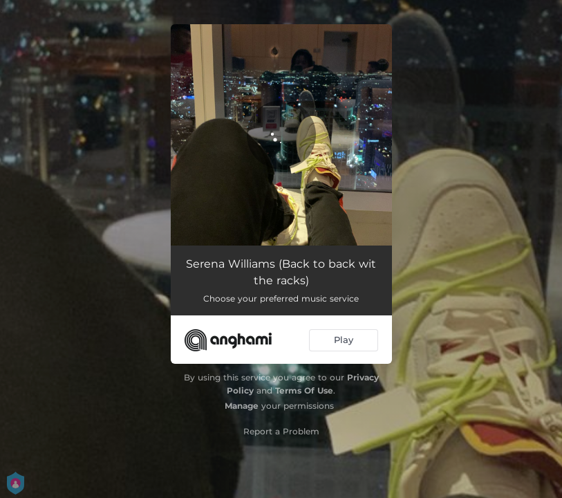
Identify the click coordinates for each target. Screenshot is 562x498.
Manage (242, 405)
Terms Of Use (304, 390)
